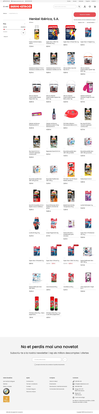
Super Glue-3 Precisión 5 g (36, 260)
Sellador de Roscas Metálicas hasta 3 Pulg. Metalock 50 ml (52, 125)
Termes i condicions (31, 384)
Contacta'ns (29, 381)
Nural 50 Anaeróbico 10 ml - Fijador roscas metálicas (36, 205)
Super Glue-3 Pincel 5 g (52, 260)
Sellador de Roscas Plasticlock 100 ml (34, 124)
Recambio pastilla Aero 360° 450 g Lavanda (87, 152)
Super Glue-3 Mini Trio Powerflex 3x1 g (52, 42)
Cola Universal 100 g (51, 287)
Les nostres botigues (9, 381)
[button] (93, 1)
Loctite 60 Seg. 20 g (34, 233)
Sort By (88, 22)
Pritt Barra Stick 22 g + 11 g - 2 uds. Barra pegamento (53, 313)
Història (5, 384)
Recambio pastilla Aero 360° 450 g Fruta (35, 179)
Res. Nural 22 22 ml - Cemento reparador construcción (34, 152)
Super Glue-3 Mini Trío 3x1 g (70, 260)
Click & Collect (53, 381)
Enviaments (52, 384)
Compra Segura (31, 389)
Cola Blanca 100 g (68, 287)
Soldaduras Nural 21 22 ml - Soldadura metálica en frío (53, 68)
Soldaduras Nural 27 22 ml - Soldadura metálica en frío (36, 68)
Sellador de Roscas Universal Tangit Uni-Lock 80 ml (87, 97)
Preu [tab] (4, 24)
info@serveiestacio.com (17, 1)
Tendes (69, 1)
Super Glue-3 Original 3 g (87, 42)
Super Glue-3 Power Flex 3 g (71, 42)
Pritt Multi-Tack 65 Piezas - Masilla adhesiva (70, 179)
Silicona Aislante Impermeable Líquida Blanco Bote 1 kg (69, 97)
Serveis (74, 1)
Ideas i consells (7, 386)
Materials (81, 1)
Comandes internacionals (56, 389)
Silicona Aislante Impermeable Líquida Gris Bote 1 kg (53, 97)
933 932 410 (6, 1)
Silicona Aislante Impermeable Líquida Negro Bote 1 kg (35, 97)
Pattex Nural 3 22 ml (86, 179)
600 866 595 (28, 1)
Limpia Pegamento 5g (52, 233)
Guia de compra (31, 391)
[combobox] (65, 6)
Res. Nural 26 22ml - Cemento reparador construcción (86, 125)
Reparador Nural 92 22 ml (53, 151)
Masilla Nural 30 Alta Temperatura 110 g (69, 205)
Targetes (88, 1)
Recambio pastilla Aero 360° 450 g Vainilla (69, 152)
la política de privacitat (59, 364)
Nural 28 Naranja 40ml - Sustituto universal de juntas (53, 206)
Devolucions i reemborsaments (58, 386)
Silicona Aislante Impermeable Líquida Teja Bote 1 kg (88, 69)
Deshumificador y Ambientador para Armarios (68, 234)
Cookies (28, 386)
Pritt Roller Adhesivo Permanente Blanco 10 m (70, 124)
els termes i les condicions (47, 364)
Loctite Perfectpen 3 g (87, 205)
